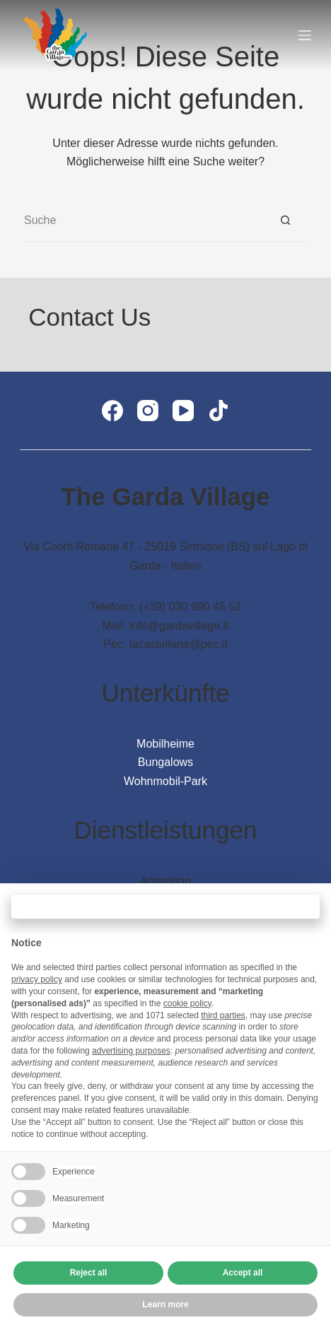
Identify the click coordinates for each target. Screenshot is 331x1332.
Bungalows (165, 762)
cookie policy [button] (187, 1003)
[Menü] (304, 35)
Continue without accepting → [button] (165, 906)
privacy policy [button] (36, 979)
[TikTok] (218, 410)
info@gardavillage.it (179, 626)
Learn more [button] (165, 1304)
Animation (165, 881)
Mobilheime (165, 744)
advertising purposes (131, 1051)
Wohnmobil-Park (165, 781)
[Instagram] (147, 410)
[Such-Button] (286, 221)
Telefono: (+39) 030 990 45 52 (165, 607)
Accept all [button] (243, 1273)
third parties (223, 1015)
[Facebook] (112, 410)
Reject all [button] (89, 1273)
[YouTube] (183, 410)
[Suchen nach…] (144, 221)
